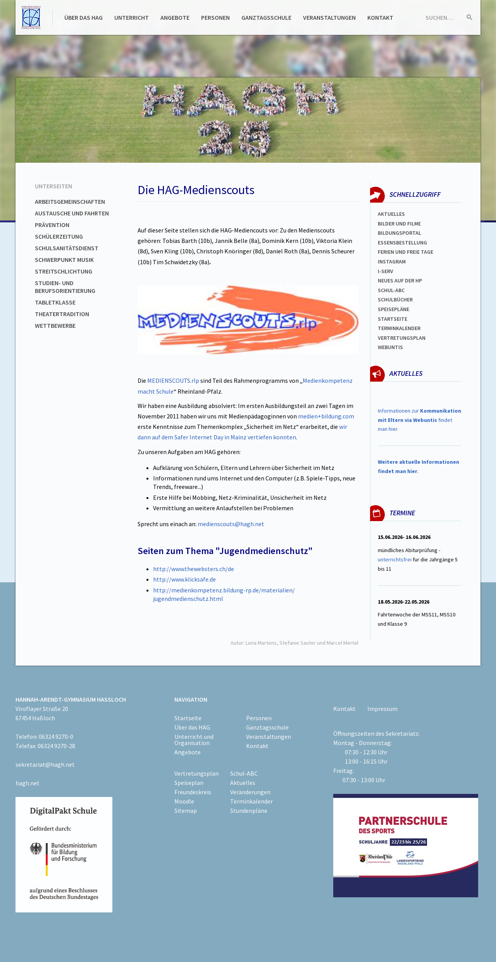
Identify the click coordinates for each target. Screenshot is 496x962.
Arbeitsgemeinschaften (70, 201)
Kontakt (380, 17)
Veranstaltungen (329, 17)
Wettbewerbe (55, 325)
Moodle (184, 801)
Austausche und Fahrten (72, 213)
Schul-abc (391, 290)
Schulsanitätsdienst (66, 248)
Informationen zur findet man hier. (419, 420)
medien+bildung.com (326, 416)
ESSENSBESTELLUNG (402, 242)
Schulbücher (395, 299)
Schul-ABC (244, 773)
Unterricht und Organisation (194, 740)
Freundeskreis (192, 792)
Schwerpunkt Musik (64, 259)
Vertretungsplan (401, 337)
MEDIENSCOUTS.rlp (173, 380)
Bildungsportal (399, 232)
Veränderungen (250, 792)
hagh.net (28, 783)
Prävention (52, 225)
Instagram (392, 261)
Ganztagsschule (266, 17)
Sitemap (185, 810)
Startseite (392, 318)
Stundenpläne (248, 810)
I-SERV (385, 271)
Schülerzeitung (59, 236)
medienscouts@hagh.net (231, 524)
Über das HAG (83, 17)
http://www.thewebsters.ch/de (193, 569)
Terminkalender (399, 328)
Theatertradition (62, 314)
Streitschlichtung (63, 271)
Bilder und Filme (399, 223)
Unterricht (131, 17)
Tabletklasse (55, 302)
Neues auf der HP (400, 280)
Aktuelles (391, 213)
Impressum (382, 708)
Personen (215, 17)
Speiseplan (188, 782)
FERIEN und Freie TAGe (405, 251)
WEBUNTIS (390, 347)
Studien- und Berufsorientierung (65, 286)
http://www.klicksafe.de (184, 579)
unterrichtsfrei (395, 559)
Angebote (174, 17)
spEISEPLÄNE (393, 309)
